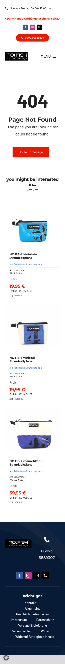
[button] (6, 658)
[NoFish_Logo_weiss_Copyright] (16, 53)
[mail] (39, 27)
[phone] (45, 575)
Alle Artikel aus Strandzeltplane (25, 264)
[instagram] (32, 27)
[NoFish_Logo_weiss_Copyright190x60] (18, 541)
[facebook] (25, 27)
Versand (19, 295)
